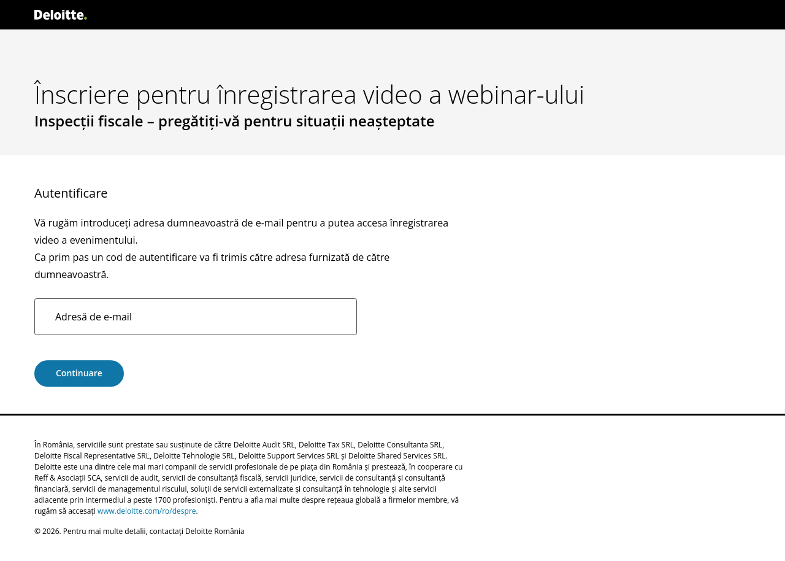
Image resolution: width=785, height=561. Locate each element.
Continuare (79, 373)
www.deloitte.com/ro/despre (147, 511)
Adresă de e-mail (93, 317)
